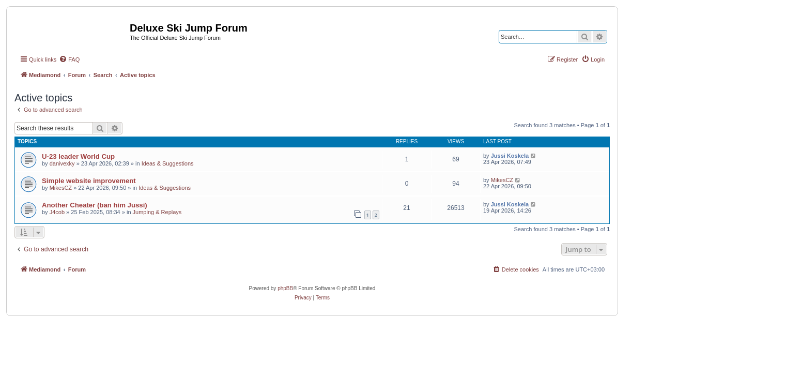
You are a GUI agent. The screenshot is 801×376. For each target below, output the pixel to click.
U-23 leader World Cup (78, 156)
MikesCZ (61, 188)
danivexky (62, 163)
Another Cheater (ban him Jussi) (94, 205)
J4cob (57, 212)
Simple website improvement (89, 181)
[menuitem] (69, 59)
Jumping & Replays (157, 212)
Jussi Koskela (510, 156)
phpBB (285, 288)
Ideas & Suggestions (168, 163)
